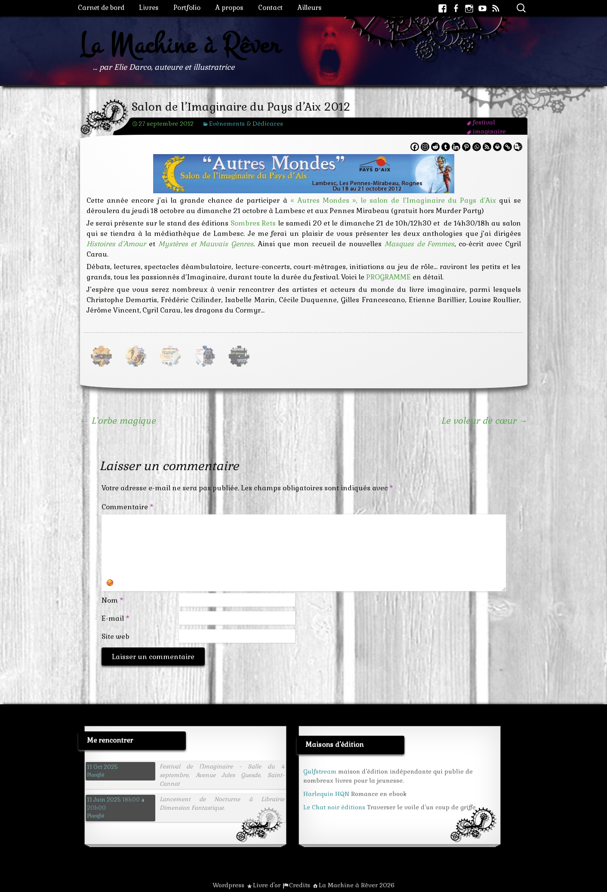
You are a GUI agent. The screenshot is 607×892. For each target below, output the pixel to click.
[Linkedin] (456, 146)
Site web (115, 636)
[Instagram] (425, 146)
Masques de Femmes (419, 243)
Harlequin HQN (326, 794)
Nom (112, 600)
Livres (149, 7)
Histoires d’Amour (116, 243)
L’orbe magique (118, 420)
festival (484, 122)
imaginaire (489, 131)
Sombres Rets (253, 223)
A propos (229, 7)
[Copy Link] (507, 146)
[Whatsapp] (476, 146)
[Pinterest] (466, 146)
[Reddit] (435, 146)
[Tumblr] (445, 146)
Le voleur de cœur (484, 420)
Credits (299, 885)
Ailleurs (309, 7)
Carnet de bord (101, 7)
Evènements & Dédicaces (246, 123)
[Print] (497, 146)
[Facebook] (414, 146)
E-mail (115, 618)
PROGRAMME (388, 277)
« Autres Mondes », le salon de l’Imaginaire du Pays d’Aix (393, 200)
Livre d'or (266, 885)
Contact (270, 7)
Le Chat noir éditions (334, 807)
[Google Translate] (518, 146)
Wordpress (228, 885)
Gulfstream (319, 771)
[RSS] (487, 146)
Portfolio (186, 7)
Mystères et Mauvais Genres (205, 243)
